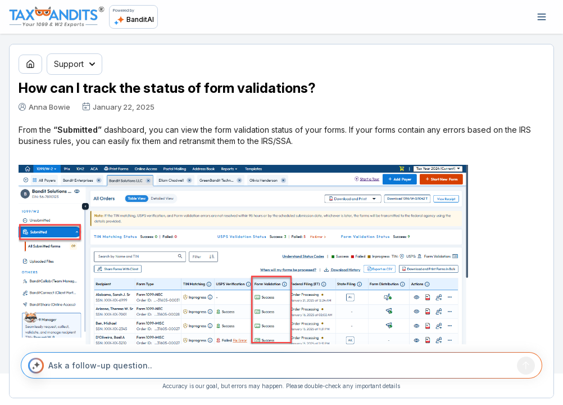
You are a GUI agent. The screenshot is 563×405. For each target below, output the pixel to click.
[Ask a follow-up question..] (280, 365)
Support (74, 64)
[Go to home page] (30, 64)
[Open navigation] (541, 16)
